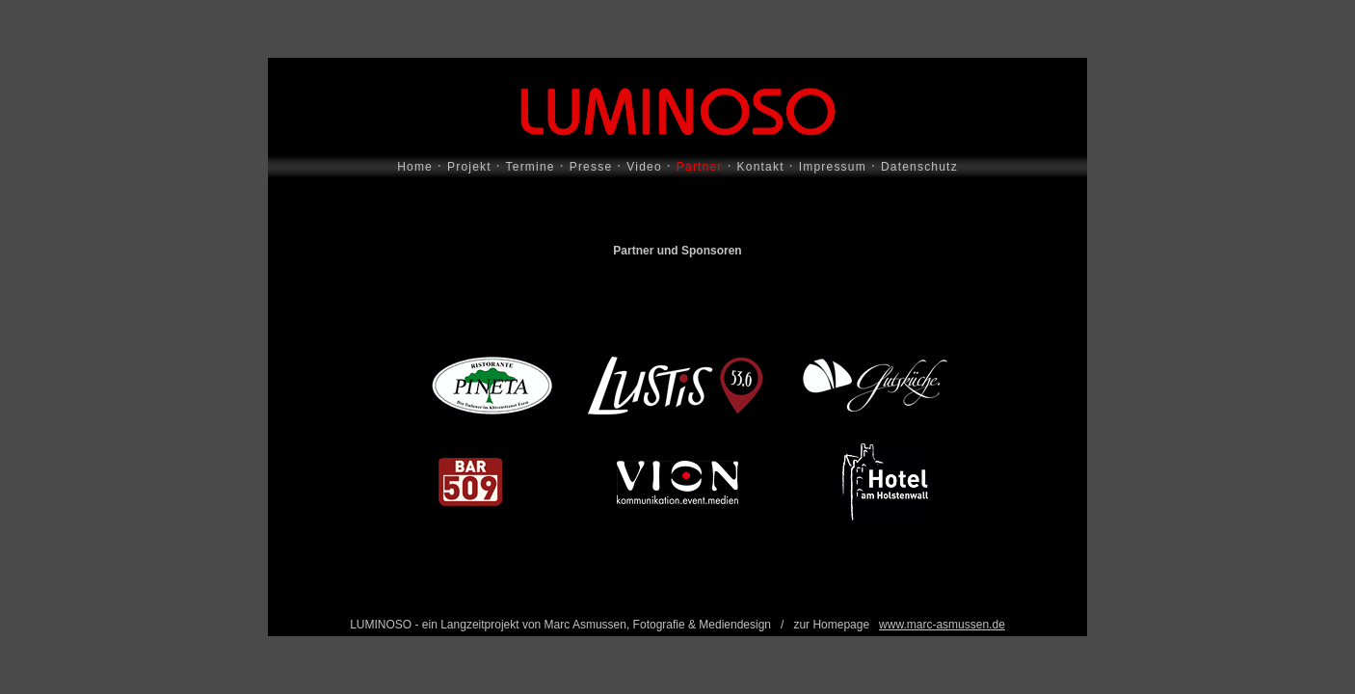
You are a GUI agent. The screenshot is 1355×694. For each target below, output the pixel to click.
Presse (591, 167)
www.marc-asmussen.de (942, 624)
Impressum (832, 167)
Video (643, 167)
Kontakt (760, 167)
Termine (530, 167)
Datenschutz (919, 167)
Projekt (469, 167)
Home (415, 167)
